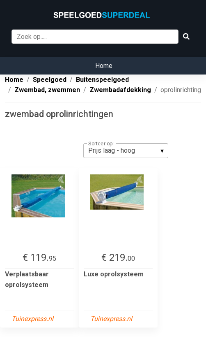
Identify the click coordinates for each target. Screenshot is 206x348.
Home (103, 66)
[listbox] (125, 150)
